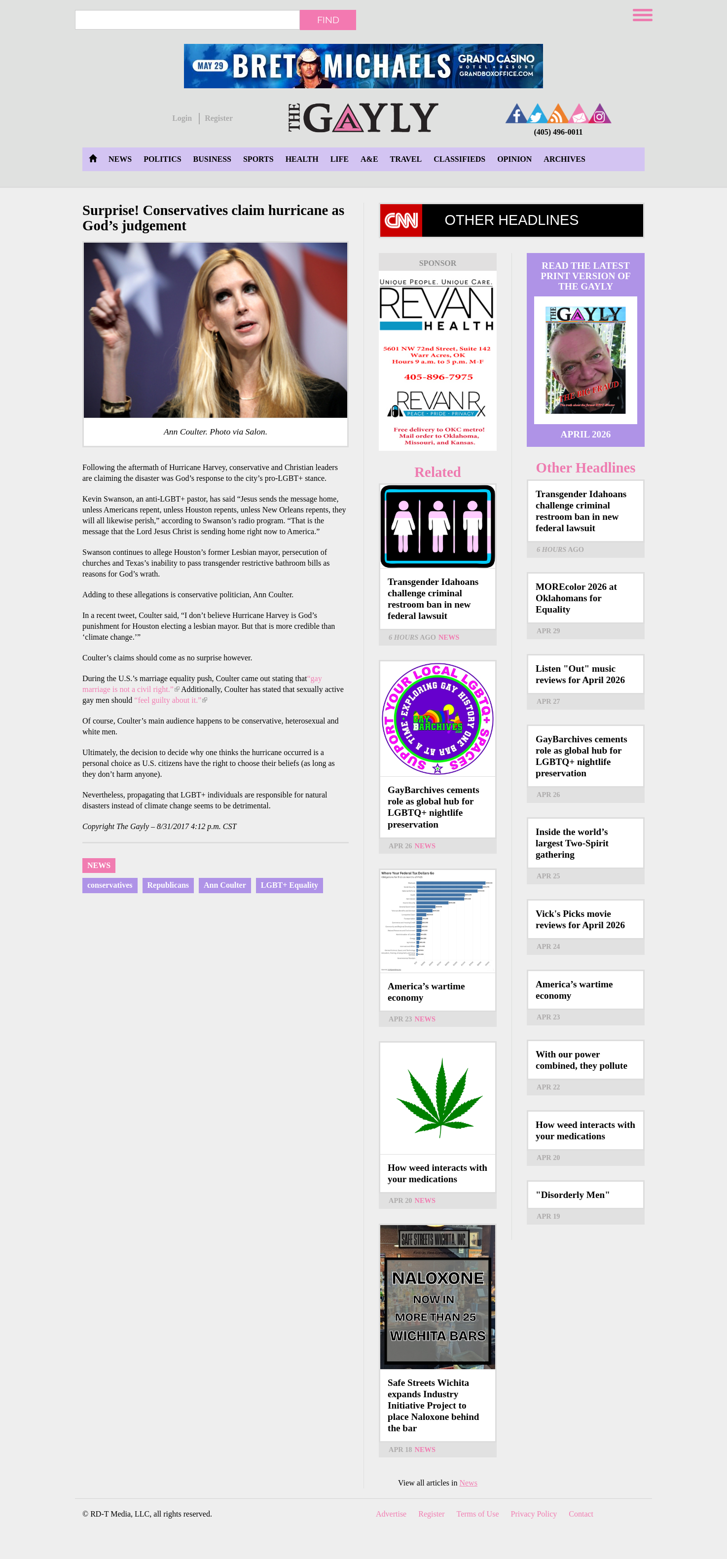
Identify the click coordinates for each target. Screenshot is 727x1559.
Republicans (168, 885)
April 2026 (586, 434)
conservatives (110, 885)
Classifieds (459, 159)
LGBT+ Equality (289, 885)
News (120, 159)
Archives (564, 159)
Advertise (391, 1514)
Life (339, 159)
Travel (406, 159)
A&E (369, 159)
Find (328, 19)
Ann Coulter (225, 885)
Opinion (514, 159)
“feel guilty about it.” (170, 700)
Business (212, 159)
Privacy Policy (534, 1514)
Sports (258, 159)
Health (302, 159)
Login (182, 118)
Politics (162, 159)
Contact (581, 1514)
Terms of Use (478, 1514)
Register (219, 118)
